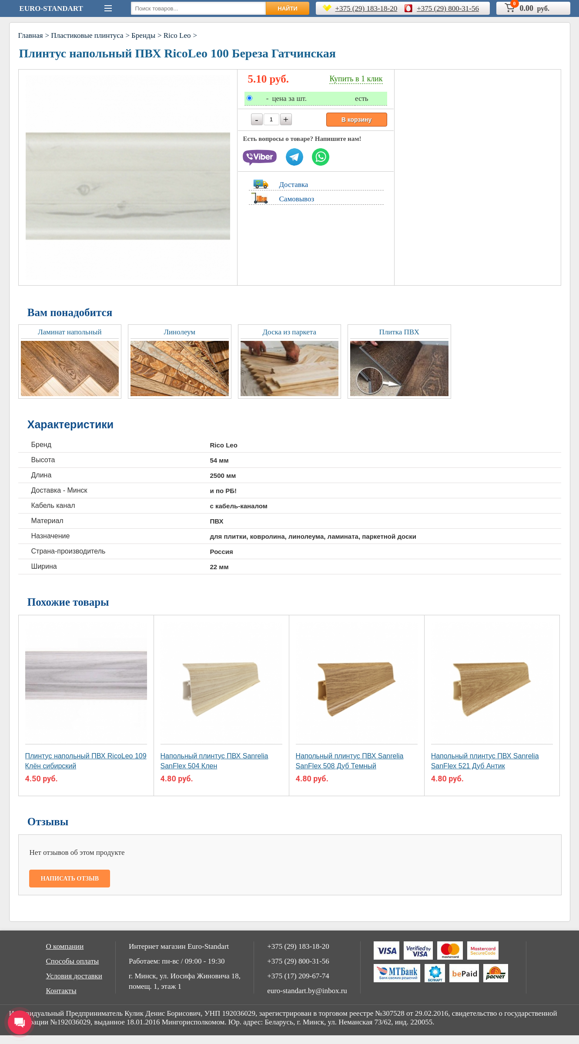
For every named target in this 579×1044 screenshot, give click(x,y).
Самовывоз (297, 199)
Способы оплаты (72, 961)
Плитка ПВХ (399, 332)
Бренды (143, 35)
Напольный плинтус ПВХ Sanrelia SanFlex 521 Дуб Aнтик (485, 761)
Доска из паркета (289, 332)
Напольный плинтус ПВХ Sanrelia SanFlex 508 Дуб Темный (350, 761)
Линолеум (179, 332)
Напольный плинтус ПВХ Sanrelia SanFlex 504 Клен (214, 761)
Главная (30, 35)
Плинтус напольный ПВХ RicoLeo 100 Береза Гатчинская (177, 53)
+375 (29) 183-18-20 (366, 8)
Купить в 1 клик (355, 78)
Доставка (293, 184)
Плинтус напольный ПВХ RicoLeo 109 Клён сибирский (86, 761)
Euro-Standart (51, 8)
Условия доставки (74, 976)
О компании (65, 946)
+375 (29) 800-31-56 (448, 8)
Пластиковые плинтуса (87, 35)
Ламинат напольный (69, 332)
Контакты (61, 991)
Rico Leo (177, 35)
